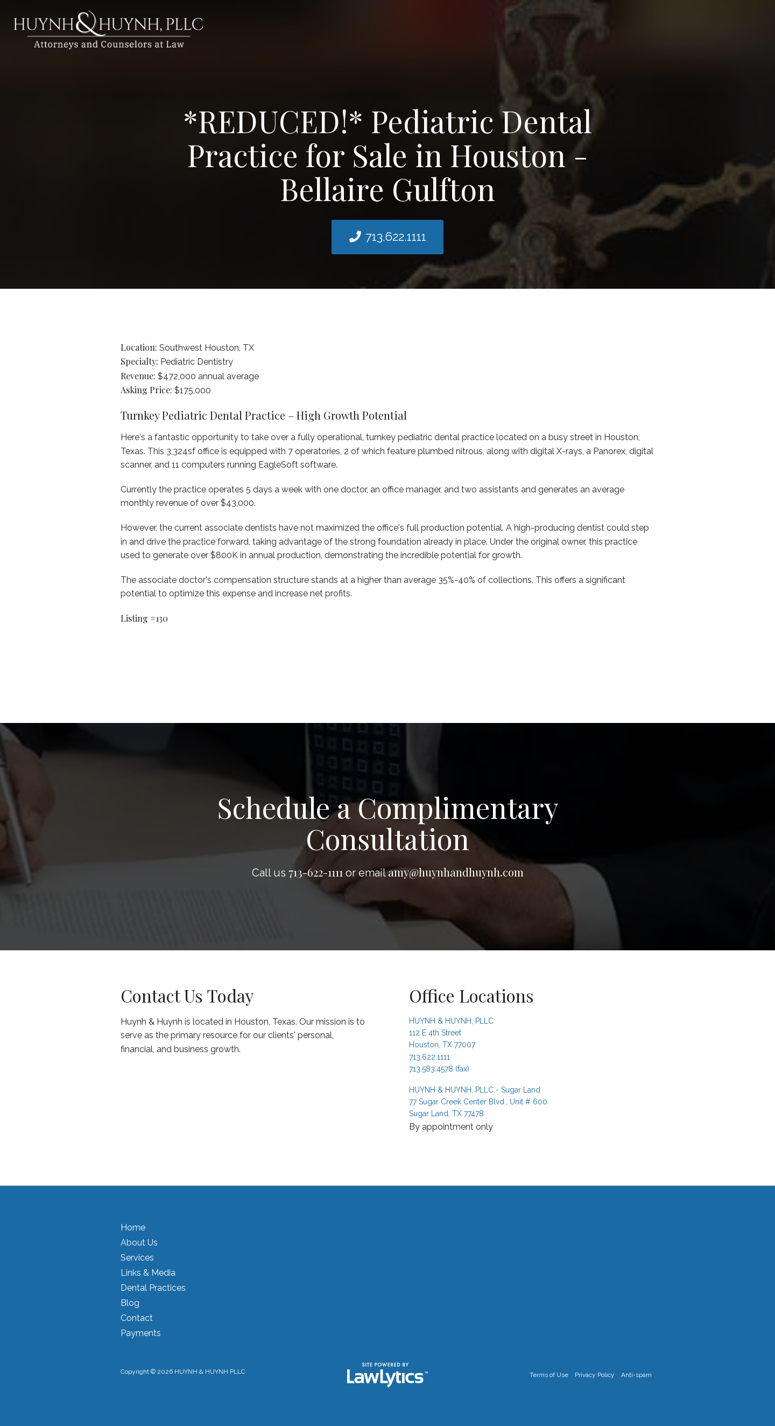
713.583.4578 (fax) (439, 1069)
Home (133, 1227)
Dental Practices (153, 1288)
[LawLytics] (387, 1374)
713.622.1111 (395, 237)
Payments (141, 1333)
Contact (137, 1318)
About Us (139, 1242)
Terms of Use (549, 1375)
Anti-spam (636, 1375)
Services (137, 1258)
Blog (130, 1303)
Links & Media (148, 1273)
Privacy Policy (595, 1375)
